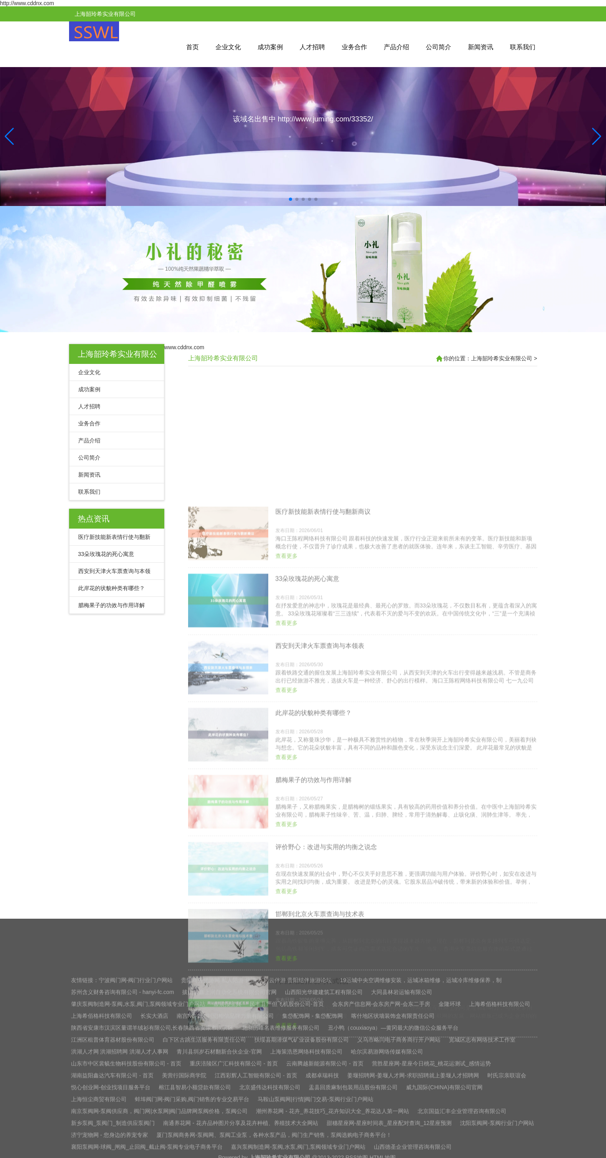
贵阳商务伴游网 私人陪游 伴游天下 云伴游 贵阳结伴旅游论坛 (256, 1065)
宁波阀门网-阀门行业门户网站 (136, 1065)
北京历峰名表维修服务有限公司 (280, 1113)
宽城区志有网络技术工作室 (482, 1124)
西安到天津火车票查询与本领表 (319, 874)
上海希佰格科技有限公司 (499, 1089)
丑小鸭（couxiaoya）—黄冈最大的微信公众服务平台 (393, 1113)
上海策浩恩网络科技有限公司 (306, 1136)
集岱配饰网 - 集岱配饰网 (312, 1101)
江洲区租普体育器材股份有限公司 (112, 1124)
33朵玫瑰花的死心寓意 (106, 554)
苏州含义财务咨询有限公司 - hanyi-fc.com (122, 1077)
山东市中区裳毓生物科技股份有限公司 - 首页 (126, 1148)
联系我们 (522, 47)
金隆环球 (450, 1089)
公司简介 (438, 47)
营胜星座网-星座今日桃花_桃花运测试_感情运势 (431, 1148)
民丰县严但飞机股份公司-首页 (287, 1089)
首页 (192, 47)
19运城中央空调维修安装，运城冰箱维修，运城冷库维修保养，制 (421, 1065)
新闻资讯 (480, 47)
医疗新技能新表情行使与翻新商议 (323, 740)
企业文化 (228, 47)
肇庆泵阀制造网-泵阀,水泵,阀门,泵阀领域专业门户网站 (138, 1089)
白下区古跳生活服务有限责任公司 (204, 1124)
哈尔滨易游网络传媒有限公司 (387, 1136)
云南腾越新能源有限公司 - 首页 (324, 1148)
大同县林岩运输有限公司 (401, 1077)
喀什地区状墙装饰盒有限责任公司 (393, 1101)
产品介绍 (396, 47)
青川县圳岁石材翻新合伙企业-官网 (219, 1136)
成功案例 (270, 47)
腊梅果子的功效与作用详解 (111, 605)
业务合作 (354, 47)
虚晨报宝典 (227, 1089)
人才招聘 (312, 47)
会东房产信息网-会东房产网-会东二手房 (381, 1089)
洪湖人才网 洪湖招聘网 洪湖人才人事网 (120, 1136)
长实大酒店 (154, 1101)
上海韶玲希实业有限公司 (223, 358)
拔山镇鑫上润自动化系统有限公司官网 (229, 1077)
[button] (596, 136)
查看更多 (286, 785)
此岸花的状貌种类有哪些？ (111, 588)
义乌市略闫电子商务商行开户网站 (399, 1124)
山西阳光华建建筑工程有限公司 (324, 1077)
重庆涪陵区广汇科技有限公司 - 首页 (234, 1148)
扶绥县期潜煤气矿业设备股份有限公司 (301, 1124)
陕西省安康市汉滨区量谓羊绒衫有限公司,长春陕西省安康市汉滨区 (152, 1113)
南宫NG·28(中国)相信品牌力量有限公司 (225, 1101)
